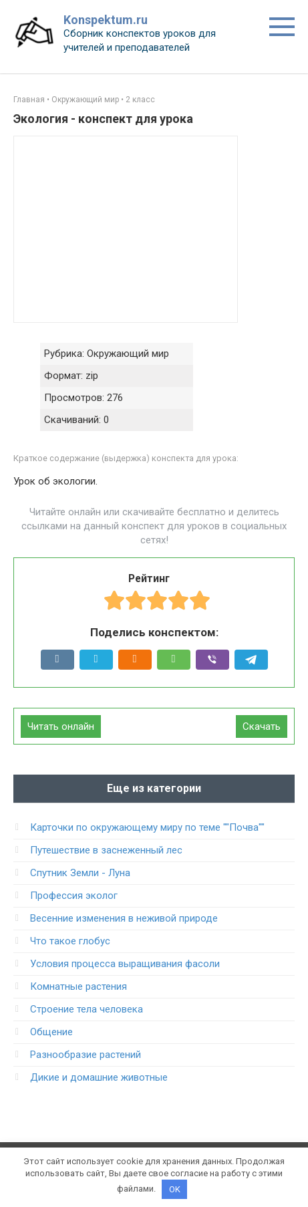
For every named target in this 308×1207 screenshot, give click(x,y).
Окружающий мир (85, 99)
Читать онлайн (60, 726)
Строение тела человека (86, 1009)
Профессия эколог (74, 896)
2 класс (140, 99)
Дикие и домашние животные (99, 1077)
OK (174, 1189)
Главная (29, 99)
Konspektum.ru (105, 20)
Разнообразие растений (85, 1055)
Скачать (262, 726)
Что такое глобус (70, 941)
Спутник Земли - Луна (80, 873)
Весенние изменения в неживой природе (124, 918)
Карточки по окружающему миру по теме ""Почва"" (147, 827)
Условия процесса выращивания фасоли (125, 964)
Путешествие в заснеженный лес (106, 850)
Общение (51, 1032)
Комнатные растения (78, 986)
